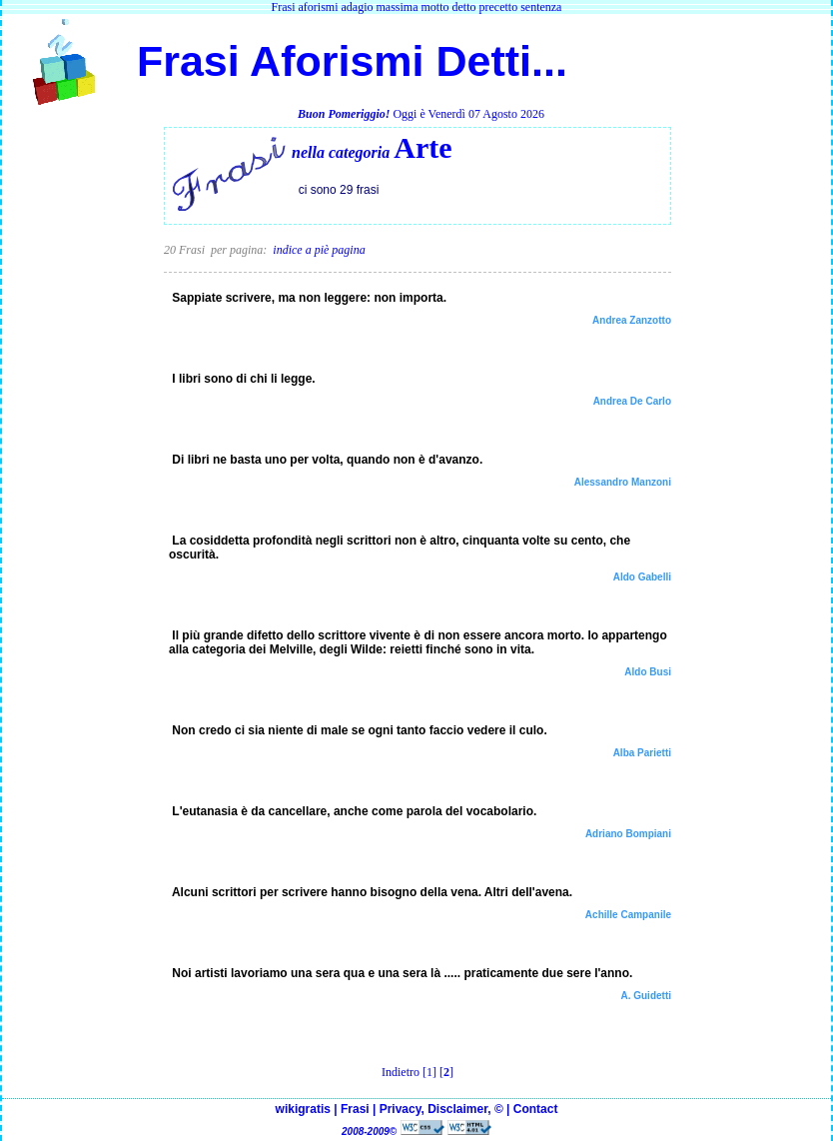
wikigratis (303, 1109)
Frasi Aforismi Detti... (346, 61)
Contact (535, 1109)
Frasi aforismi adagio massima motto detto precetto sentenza (417, 7)
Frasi (355, 1109)
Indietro (400, 1072)
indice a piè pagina (319, 250)
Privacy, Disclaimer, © (441, 1109)
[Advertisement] (83, 427)
